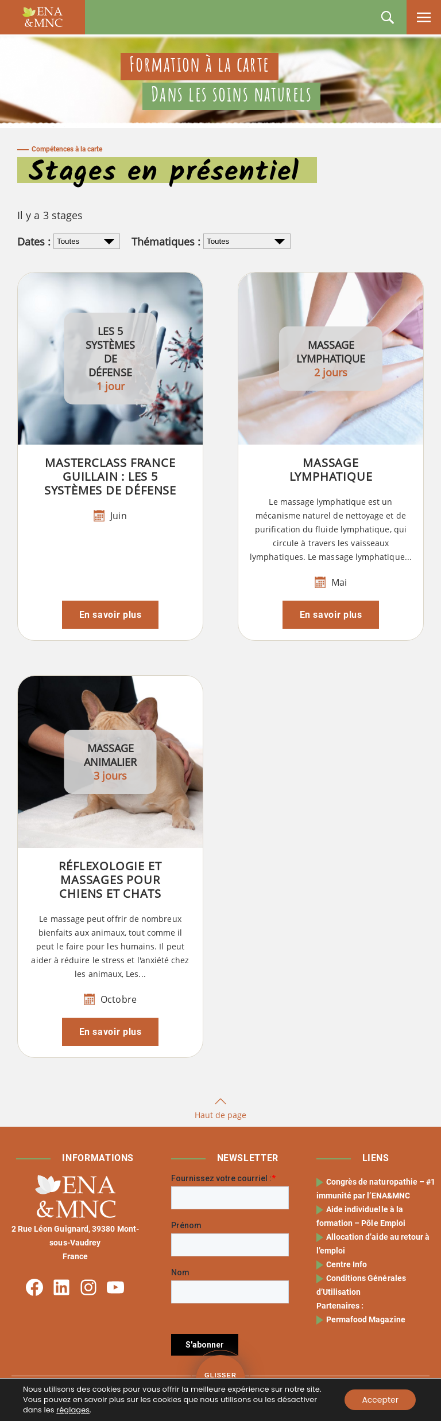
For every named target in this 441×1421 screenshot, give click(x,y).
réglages (73, 1410)
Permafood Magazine (365, 1319)
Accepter (380, 1400)
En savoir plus (110, 614)
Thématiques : (165, 241)
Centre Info (347, 1264)
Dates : (34, 241)
